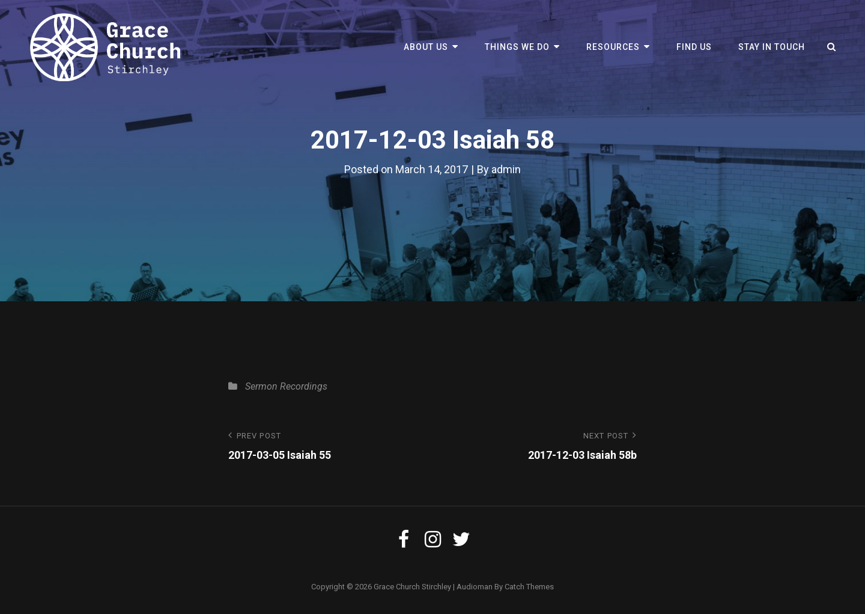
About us (426, 47)
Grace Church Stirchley (412, 586)
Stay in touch (771, 47)
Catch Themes (529, 586)
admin (506, 169)
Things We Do (517, 47)
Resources (613, 47)
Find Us (694, 47)
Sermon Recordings (286, 386)
